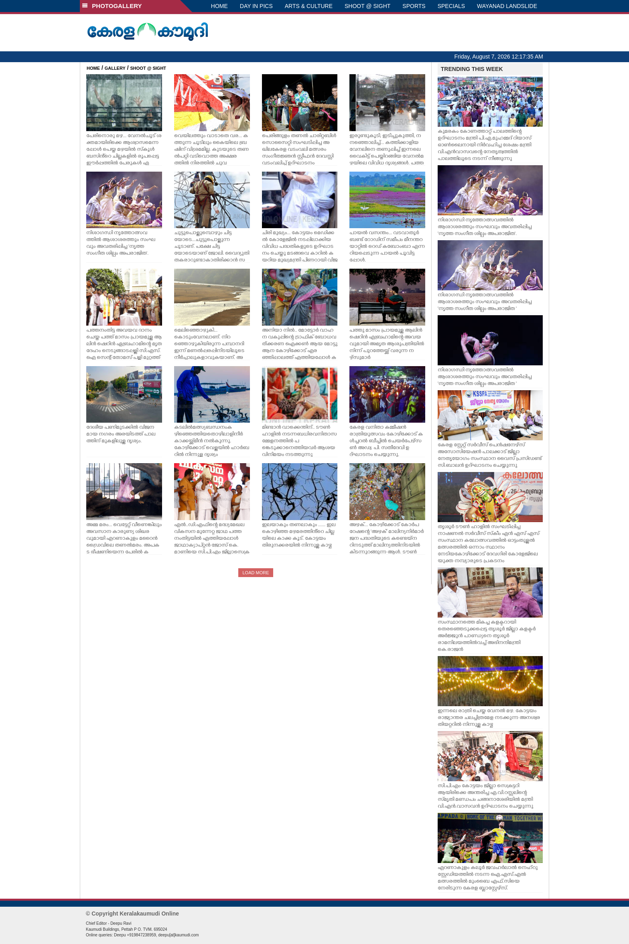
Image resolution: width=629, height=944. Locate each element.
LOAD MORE (255, 572)
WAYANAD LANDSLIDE (507, 6)
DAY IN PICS (256, 6)
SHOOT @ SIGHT (367, 6)
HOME (219, 6)
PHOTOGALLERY (112, 5)
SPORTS (413, 6)
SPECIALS (451, 6)
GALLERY (115, 68)
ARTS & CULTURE (309, 6)
